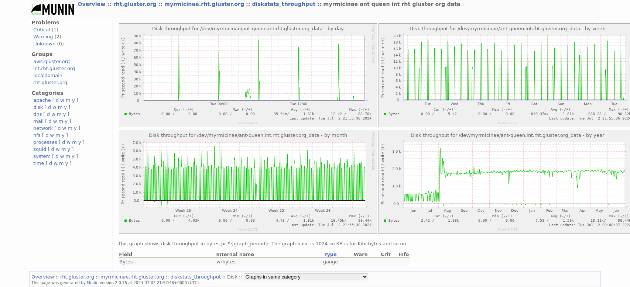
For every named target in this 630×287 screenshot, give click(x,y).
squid (39, 149)
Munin (93, 282)
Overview (92, 4)
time (38, 163)
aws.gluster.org (51, 61)
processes (45, 142)
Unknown (44, 43)
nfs (37, 135)
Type (330, 254)
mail (38, 121)
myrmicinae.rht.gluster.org (205, 4)
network (43, 128)
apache (42, 100)
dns (37, 114)
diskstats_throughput (284, 4)
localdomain (47, 75)
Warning (43, 36)
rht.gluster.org (135, 4)
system (42, 156)
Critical (41, 29)
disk (38, 107)
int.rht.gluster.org (54, 68)
